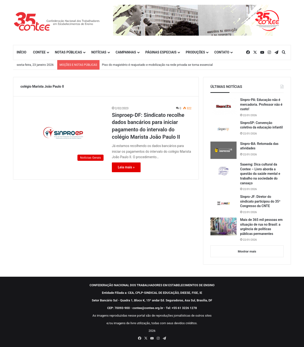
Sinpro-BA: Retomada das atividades (259, 146)
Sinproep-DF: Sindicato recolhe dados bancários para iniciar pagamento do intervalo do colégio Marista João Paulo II (148, 126)
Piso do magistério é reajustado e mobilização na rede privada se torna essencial (157, 65)
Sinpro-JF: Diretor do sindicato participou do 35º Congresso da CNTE (260, 201)
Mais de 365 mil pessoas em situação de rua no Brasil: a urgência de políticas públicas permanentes (261, 227)
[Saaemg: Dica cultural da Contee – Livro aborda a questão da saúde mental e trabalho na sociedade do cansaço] (223, 171)
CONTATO (221, 52)
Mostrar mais (247, 251)
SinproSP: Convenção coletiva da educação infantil (261, 125)
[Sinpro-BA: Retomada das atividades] (223, 150)
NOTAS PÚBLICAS (68, 52)
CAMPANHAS (126, 52)
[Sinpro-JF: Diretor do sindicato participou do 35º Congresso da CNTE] (223, 203)
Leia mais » (126, 167)
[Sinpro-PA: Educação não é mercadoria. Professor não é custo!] (223, 106)
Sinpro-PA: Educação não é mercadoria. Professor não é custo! (261, 104)
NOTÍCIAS (98, 52)
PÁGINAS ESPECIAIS (160, 52)
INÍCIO (21, 52)
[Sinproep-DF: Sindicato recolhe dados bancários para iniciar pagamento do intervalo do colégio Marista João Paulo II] (63, 134)
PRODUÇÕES (195, 52)
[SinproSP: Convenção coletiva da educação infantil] (223, 129)
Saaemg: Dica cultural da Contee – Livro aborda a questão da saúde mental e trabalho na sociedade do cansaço (260, 173)
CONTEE (39, 52)
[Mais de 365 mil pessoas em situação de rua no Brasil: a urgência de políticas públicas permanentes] (223, 226)
